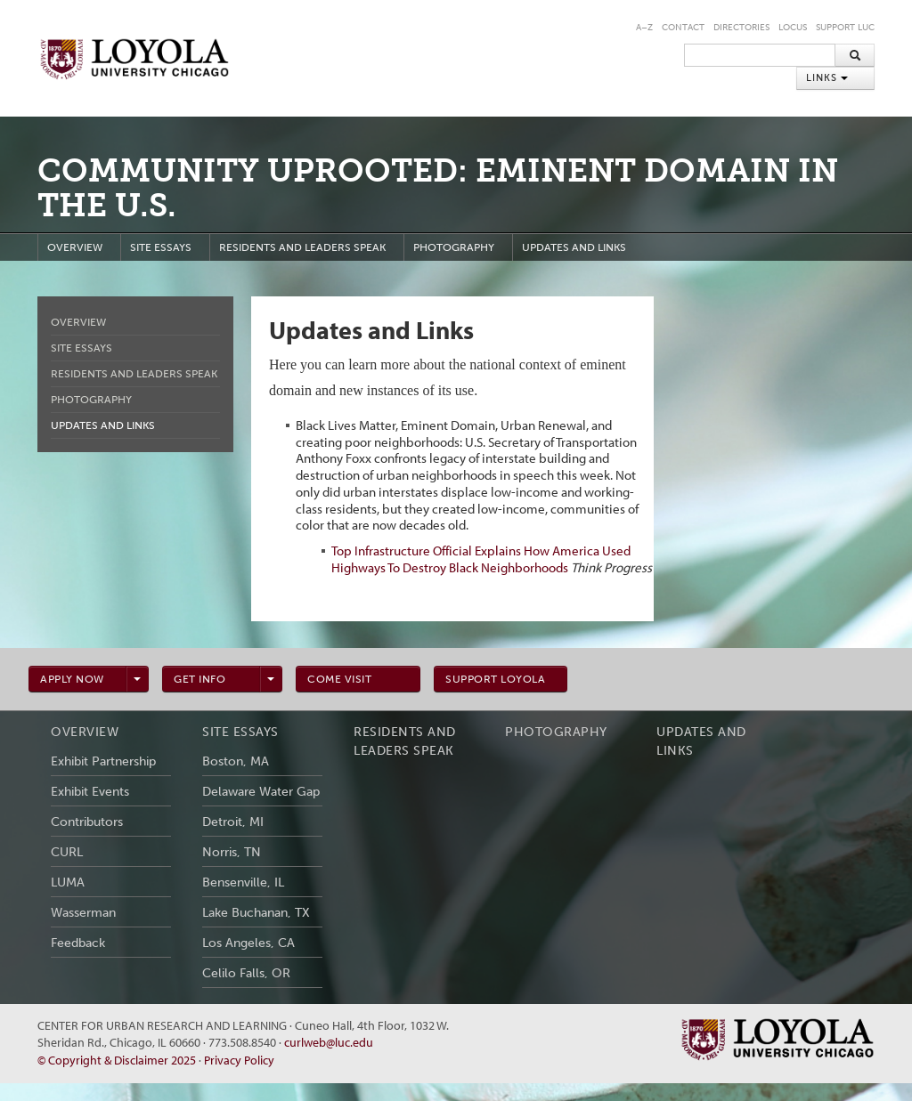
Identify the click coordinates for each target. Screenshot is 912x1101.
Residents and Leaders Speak (302, 247)
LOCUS (792, 27)
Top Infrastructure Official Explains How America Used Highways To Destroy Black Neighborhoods (481, 559)
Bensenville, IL (243, 883)
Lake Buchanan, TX (256, 913)
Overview (74, 247)
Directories (741, 27)
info (199, 679)
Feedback (78, 943)
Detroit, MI (233, 822)
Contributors (87, 822)
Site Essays (160, 247)
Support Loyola (495, 679)
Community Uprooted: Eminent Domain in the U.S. (437, 188)
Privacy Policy (239, 1060)
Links (827, 78)
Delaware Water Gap (261, 792)
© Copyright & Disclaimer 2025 (116, 1060)
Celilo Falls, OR (246, 974)
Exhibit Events (90, 792)
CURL (67, 853)
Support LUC (845, 27)
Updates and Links (574, 247)
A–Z (644, 27)
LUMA (68, 883)
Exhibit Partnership (103, 762)
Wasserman (83, 913)
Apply (72, 679)
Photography (453, 247)
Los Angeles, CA (248, 943)
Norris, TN (231, 853)
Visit (339, 679)
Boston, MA (235, 762)
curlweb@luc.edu (328, 1042)
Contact (683, 27)
